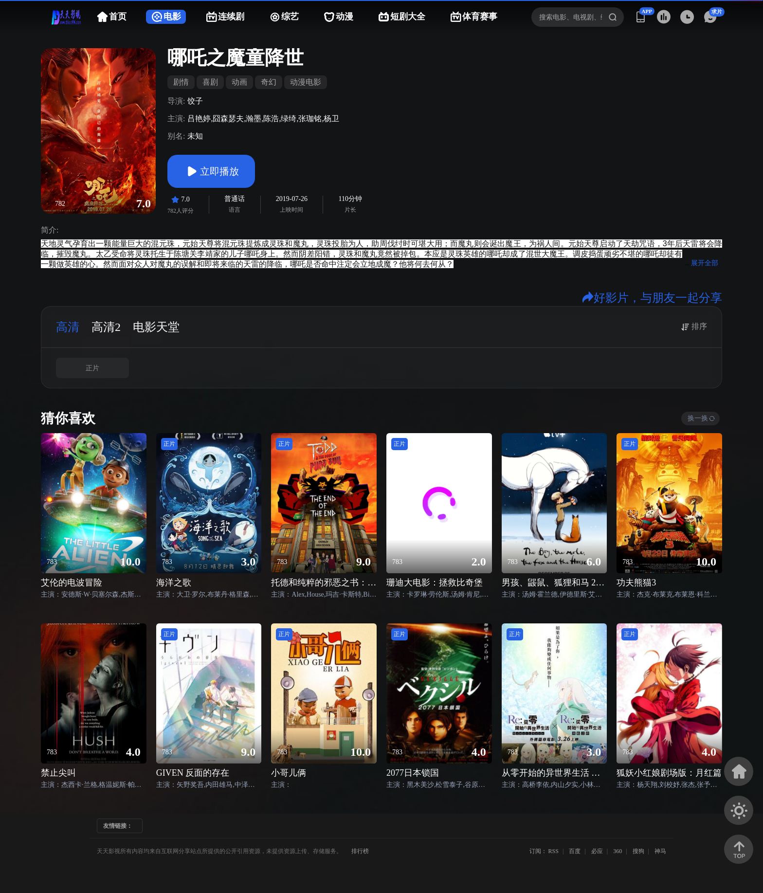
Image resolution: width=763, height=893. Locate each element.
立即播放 (211, 171)
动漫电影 (305, 82)
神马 (660, 851)
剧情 (181, 82)
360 (617, 851)
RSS (553, 851)
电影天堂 (156, 327)
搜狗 (638, 851)
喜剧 (210, 82)
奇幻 (268, 82)
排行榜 (360, 851)
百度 (575, 851)
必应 (597, 851)
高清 (67, 327)
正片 (92, 368)
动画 (239, 82)
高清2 (106, 327)
